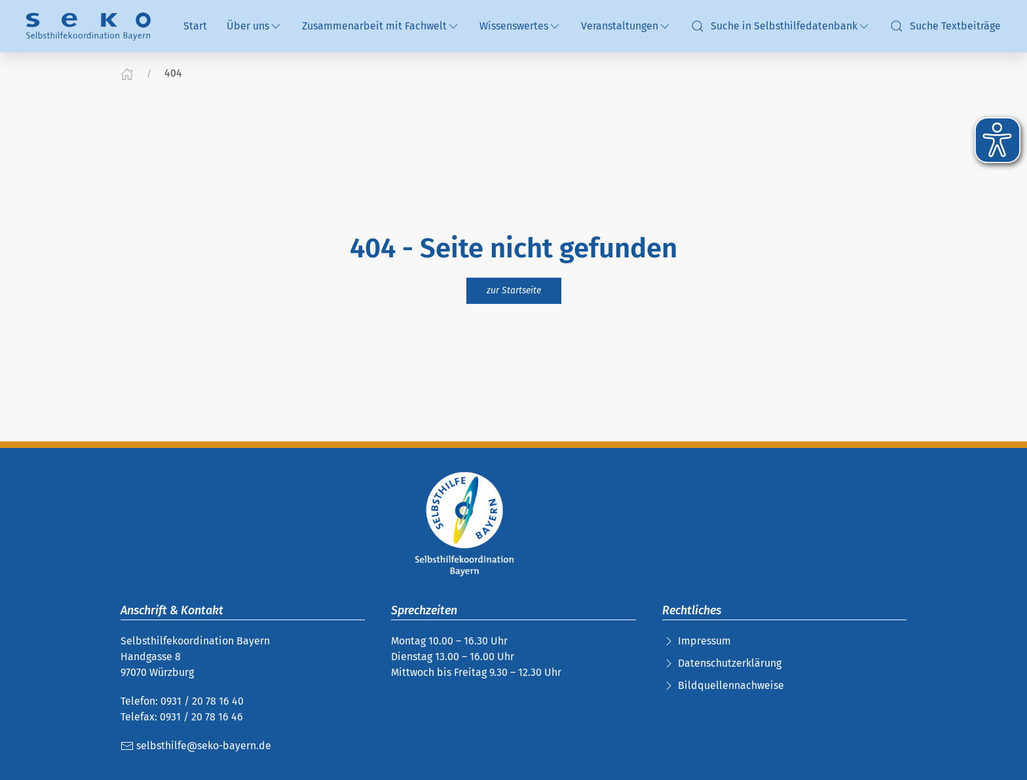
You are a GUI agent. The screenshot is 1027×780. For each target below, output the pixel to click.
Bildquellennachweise (731, 685)
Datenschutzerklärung (729, 663)
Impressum (704, 641)
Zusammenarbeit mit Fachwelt (381, 26)
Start (195, 26)
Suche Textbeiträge (945, 26)
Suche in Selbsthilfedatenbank (780, 26)
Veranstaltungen (626, 26)
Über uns (254, 26)
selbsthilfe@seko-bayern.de (196, 745)
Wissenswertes (520, 26)
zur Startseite (514, 290)
